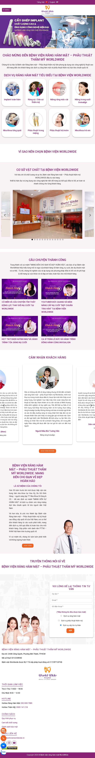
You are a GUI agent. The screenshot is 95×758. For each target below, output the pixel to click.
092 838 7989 (26, 703)
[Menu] (6, 10)
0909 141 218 (22, 707)
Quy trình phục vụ (9, 718)
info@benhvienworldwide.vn (13, 738)
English (54, 2)
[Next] (90, 215)
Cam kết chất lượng (9, 722)
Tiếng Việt (42, 2)
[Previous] (5, 215)
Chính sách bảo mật (10, 727)
